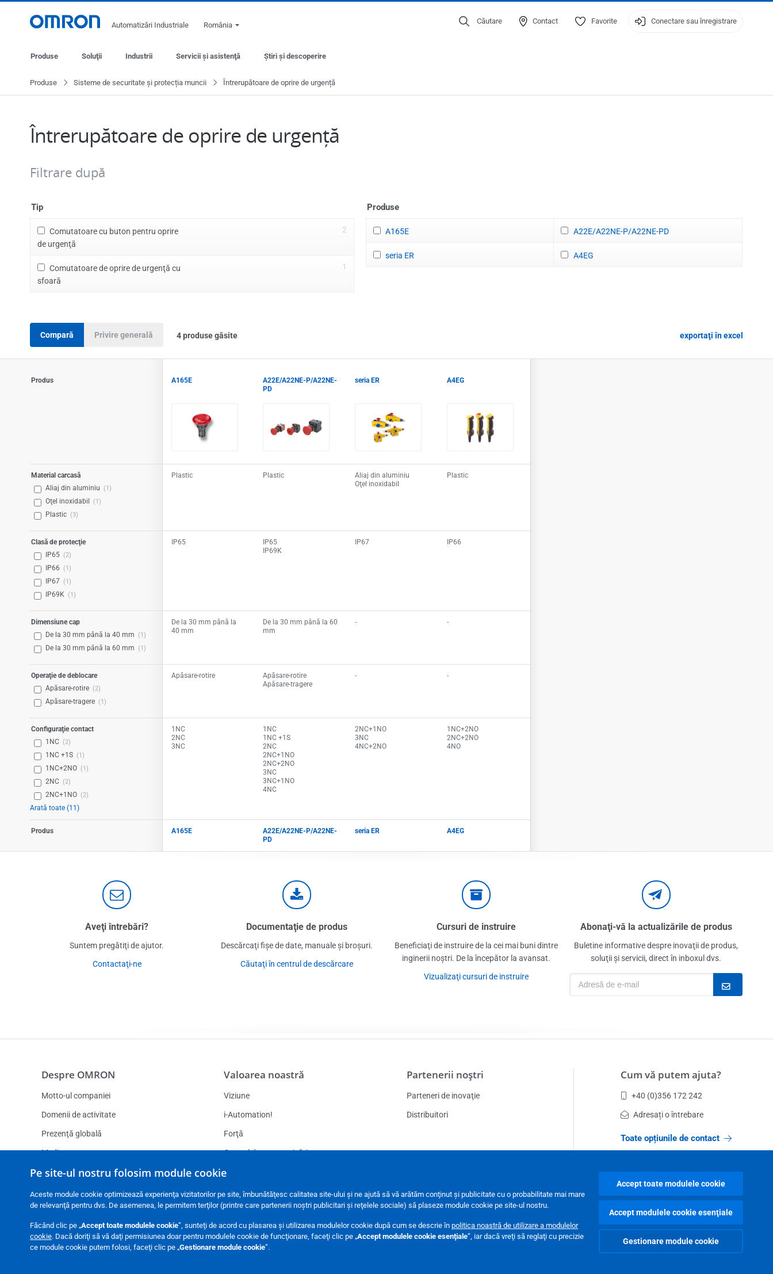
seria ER (399, 256)
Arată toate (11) (54, 808)
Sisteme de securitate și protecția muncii (140, 83)
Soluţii (92, 56)
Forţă (233, 1133)
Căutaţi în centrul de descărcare (296, 964)
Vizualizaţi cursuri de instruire (476, 977)
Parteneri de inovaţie (443, 1095)
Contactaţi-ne (117, 964)
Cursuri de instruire (476, 927)
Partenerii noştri (445, 1074)
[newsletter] (656, 895)
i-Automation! (248, 1114)
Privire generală (123, 335)
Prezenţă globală (71, 1133)
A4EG (583, 256)
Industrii (138, 56)
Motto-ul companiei (75, 1095)
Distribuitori (427, 1114)
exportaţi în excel (711, 336)
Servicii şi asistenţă (208, 56)
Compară (57, 335)
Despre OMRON (78, 1074)
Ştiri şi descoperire (295, 56)
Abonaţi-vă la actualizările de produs (656, 927)
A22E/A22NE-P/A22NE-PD (621, 232)
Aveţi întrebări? (116, 927)
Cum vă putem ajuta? (671, 1074)
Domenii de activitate (78, 1114)
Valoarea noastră (264, 1074)
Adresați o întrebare (662, 1114)
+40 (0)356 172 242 (661, 1095)
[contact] (116, 895)
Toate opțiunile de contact (676, 1138)
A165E (397, 232)
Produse (44, 56)
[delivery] (476, 895)
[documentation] (296, 895)
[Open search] (480, 21)
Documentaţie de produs (296, 927)
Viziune (237, 1095)
